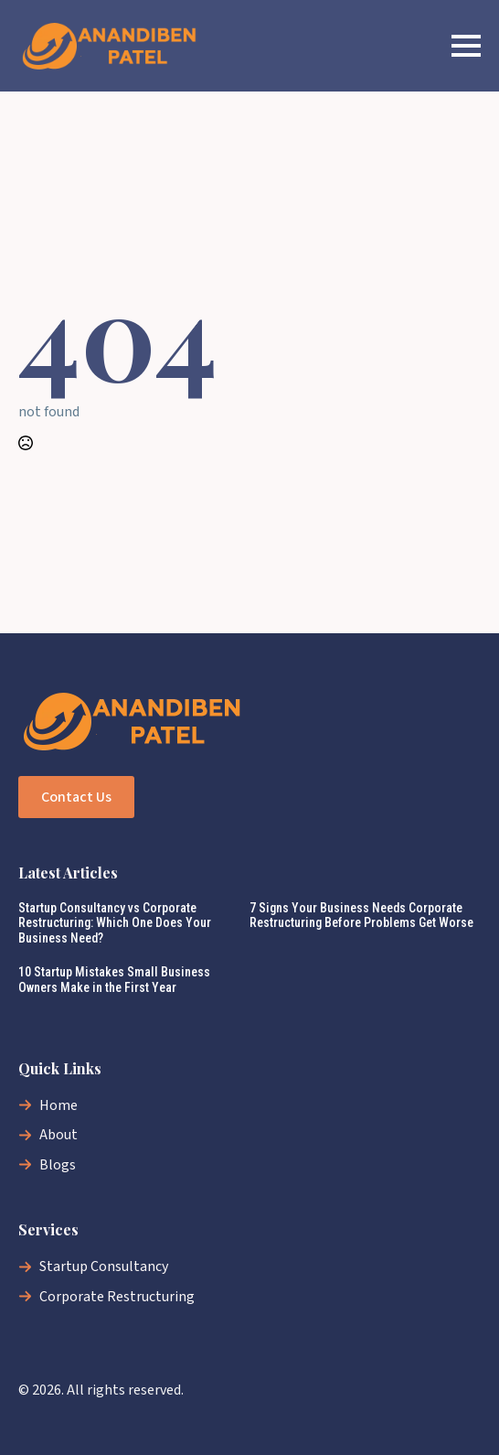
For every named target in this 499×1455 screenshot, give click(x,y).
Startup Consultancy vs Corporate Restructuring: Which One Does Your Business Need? (114, 923)
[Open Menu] (466, 45)
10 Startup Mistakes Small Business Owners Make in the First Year (114, 980)
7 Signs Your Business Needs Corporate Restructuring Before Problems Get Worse (361, 915)
